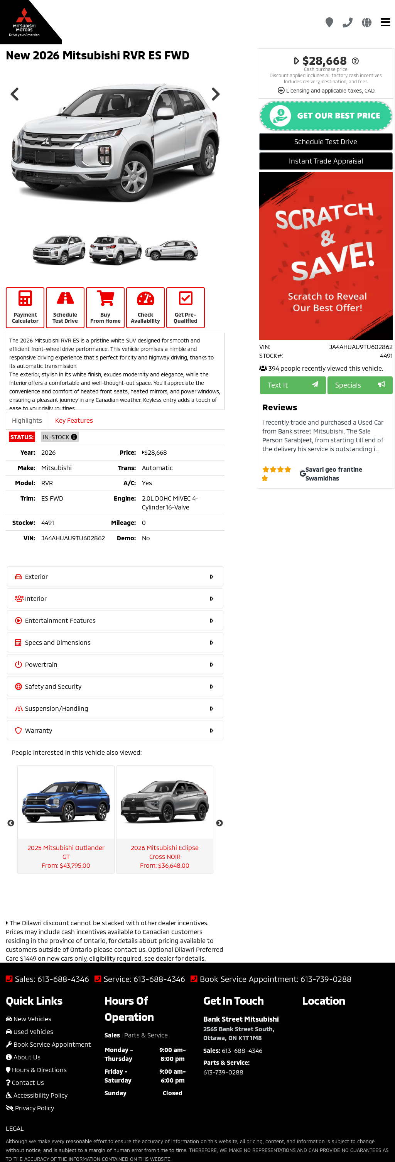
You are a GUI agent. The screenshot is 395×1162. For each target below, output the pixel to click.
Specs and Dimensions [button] (114, 642)
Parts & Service (146, 944)
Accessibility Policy (37, 1005)
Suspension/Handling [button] (114, 708)
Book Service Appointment (48, 954)
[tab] (115, 576)
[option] (115, 143)
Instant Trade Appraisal (326, 161)
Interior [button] (114, 598)
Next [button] (216, 94)
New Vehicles (28, 928)
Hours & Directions (36, 979)
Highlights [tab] (27, 420)
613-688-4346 (63, 888)
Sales (112, 944)
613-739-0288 (325, 888)
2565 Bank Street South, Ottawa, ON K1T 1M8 (239, 943)
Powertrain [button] (114, 664)
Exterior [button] (114, 576)
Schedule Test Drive (325, 141)
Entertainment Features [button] (114, 620)
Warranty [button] (114, 730)
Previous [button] (14, 94)
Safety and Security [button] (114, 686)
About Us (23, 966)
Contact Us (25, 992)
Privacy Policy (30, 1017)
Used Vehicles (29, 941)
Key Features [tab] (74, 420)
